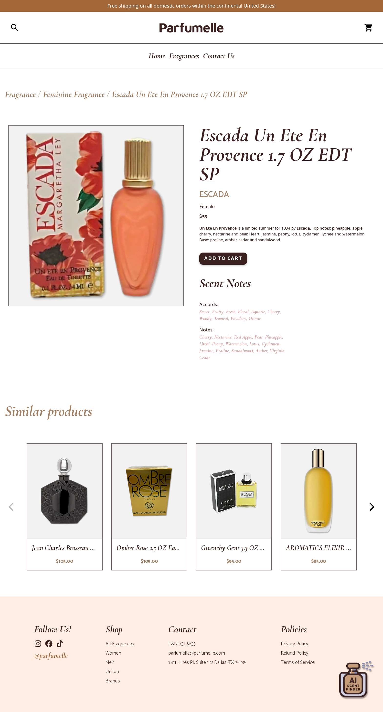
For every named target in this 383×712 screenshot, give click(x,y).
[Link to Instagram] (38, 643)
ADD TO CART (223, 259)
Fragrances (184, 56)
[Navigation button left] (11, 507)
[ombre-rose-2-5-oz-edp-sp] (149, 507)
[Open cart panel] (368, 27)
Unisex (112, 672)
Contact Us (218, 56)
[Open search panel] (70, 27)
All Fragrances (120, 644)
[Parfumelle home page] (191, 27)
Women (113, 653)
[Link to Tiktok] (60, 643)
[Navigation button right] (372, 507)
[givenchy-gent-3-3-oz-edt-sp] (233, 507)
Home (157, 56)
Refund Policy (294, 653)
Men (110, 663)
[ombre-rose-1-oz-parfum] (64, 507)
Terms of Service (298, 663)
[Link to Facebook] (49, 643)
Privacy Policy (294, 644)
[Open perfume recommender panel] (356, 678)
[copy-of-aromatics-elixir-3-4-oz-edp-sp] (318, 507)
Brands (113, 681)
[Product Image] (96, 215)
